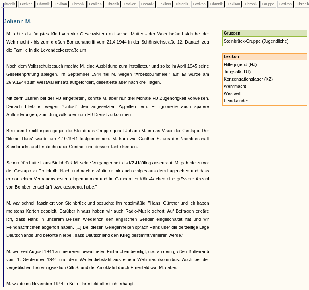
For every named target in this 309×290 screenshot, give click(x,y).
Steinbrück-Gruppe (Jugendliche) (256, 41)
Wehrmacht (235, 86)
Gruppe (268, 4)
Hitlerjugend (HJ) (240, 64)
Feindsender (236, 100)
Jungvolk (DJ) (237, 71)
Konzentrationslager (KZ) (248, 79)
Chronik (9, 4)
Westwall (232, 93)
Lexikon (26, 4)
